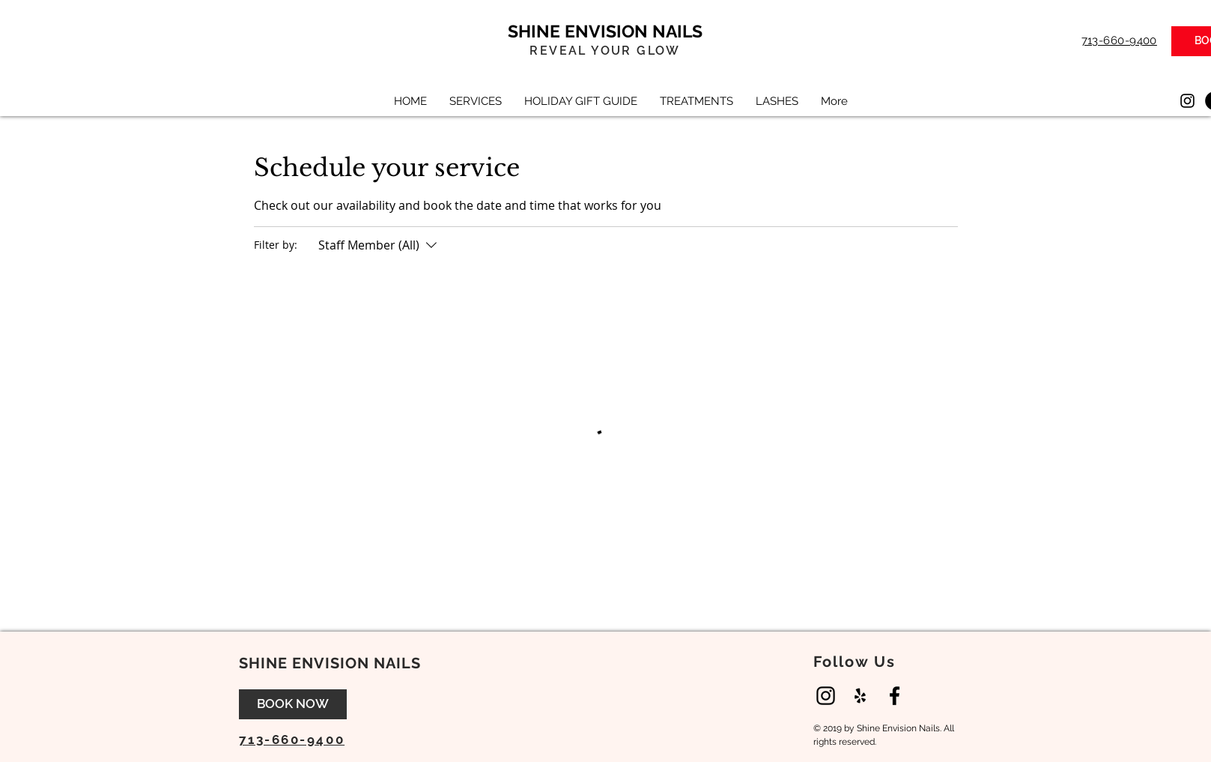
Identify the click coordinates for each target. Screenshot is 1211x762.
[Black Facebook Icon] (894, 695)
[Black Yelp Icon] (860, 695)
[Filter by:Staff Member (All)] (379, 245)
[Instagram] (1187, 100)
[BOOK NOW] (293, 704)
